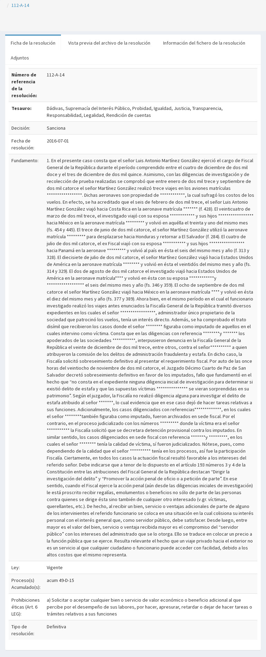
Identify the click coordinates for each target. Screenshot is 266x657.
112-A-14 (20, 5)
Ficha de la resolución (33, 43)
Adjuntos (20, 58)
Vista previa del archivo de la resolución (109, 43)
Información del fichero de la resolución (204, 43)
